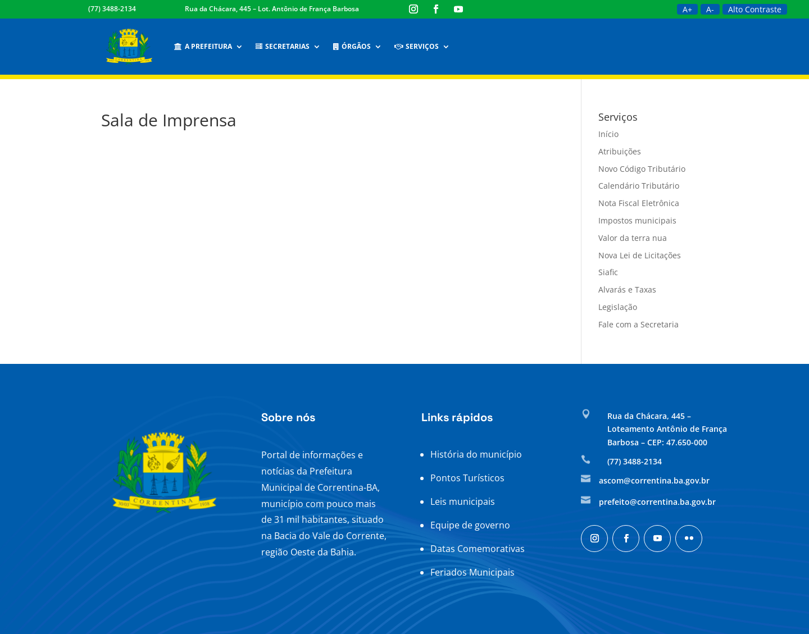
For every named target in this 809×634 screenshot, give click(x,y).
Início (608, 134)
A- (710, 9)
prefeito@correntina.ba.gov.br (657, 501)
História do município (476, 454)
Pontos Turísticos (467, 478)
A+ (687, 9)
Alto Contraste (754, 9)
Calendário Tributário (638, 185)
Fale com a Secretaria (638, 324)
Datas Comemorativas (477, 548)
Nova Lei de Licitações (639, 255)
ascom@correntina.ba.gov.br (654, 480)
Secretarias (283, 46)
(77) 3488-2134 (112, 8)
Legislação (617, 307)
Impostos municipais (637, 220)
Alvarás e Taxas (627, 289)
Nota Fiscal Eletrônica (638, 203)
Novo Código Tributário (641, 168)
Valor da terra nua (632, 237)
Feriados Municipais (472, 572)
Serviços (416, 46)
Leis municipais (462, 501)
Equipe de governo (470, 525)
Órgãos (352, 46)
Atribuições (619, 151)
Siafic (608, 272)
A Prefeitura (203, 46)
